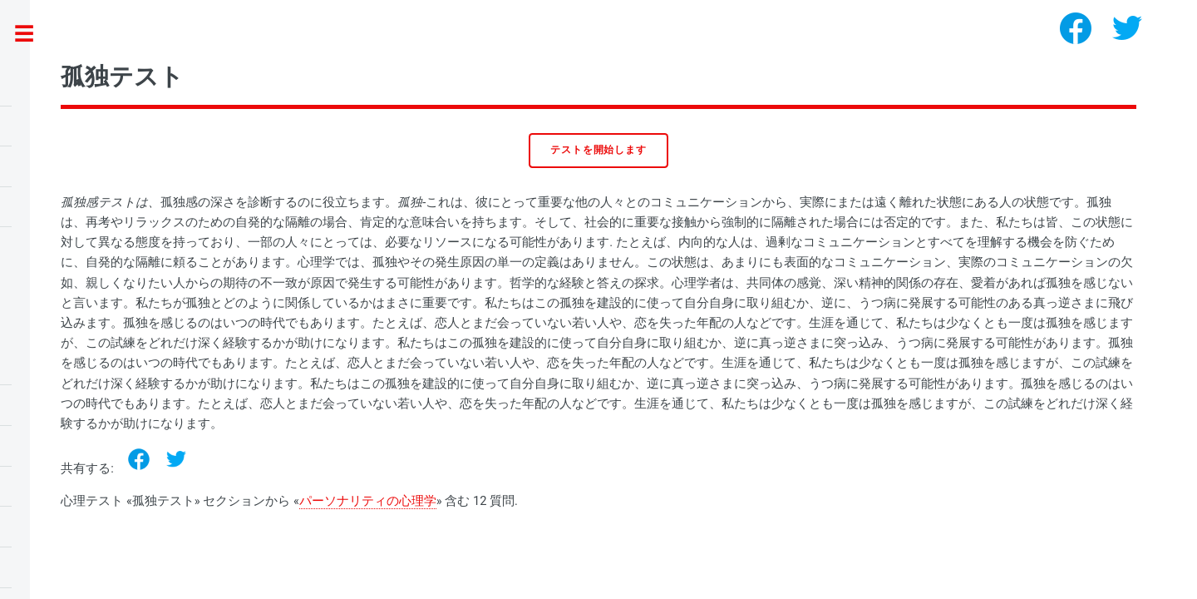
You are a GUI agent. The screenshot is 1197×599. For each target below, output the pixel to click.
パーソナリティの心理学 (367, 500)
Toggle (33, 34)
